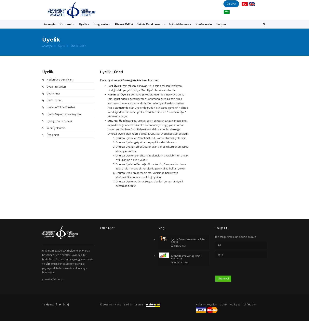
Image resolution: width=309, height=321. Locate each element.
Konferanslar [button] (203, 24)
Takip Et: (48, 304)
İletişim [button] (221, 24)
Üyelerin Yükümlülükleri (61, 107)
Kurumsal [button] (67, 24)
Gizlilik (223, 304)
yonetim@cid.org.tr (53, 279)
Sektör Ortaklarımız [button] (151, 24)
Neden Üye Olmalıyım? (60, 79)
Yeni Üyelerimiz (56, 128)
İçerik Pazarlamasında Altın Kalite (188, 240)
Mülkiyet (235, 304)
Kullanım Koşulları (206, 304)
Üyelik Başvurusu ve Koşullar (64, 114)
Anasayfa (50, 24)
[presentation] (245, 268)
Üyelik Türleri (78, 46)
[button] (264, 24)
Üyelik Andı (53, 93)
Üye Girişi (235, 10)
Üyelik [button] (84, 24)
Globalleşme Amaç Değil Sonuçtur (186, 257)
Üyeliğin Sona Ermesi (59, 121)
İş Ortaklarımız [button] (180, 24)
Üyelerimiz (53, 135)
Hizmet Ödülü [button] (124, 24)
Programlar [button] (102, 24)
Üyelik (61, 46)
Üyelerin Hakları (56, 86)
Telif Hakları (249, 304)
